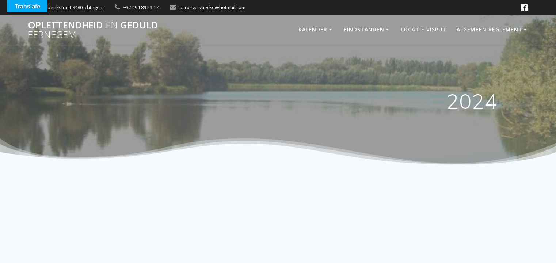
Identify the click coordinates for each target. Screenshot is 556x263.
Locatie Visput (423, 29)
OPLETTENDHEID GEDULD (93, 29)
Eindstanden (364, 29)
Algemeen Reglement (489, 29)
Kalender (312, 29)
